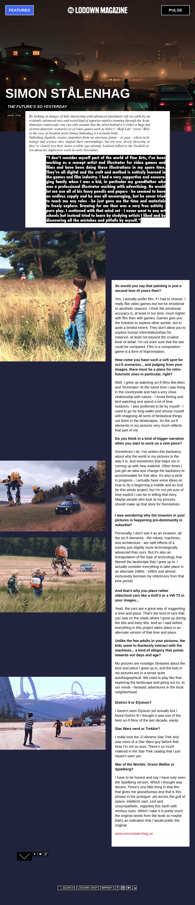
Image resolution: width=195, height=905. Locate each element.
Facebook (34, 854)
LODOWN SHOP (88, 887)
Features (19, 10)
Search (66, 888)
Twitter (40, 854)
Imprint (106, 887)
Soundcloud (134, 888)
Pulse (175, 10)
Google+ (46, 854)
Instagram (123, 888)
